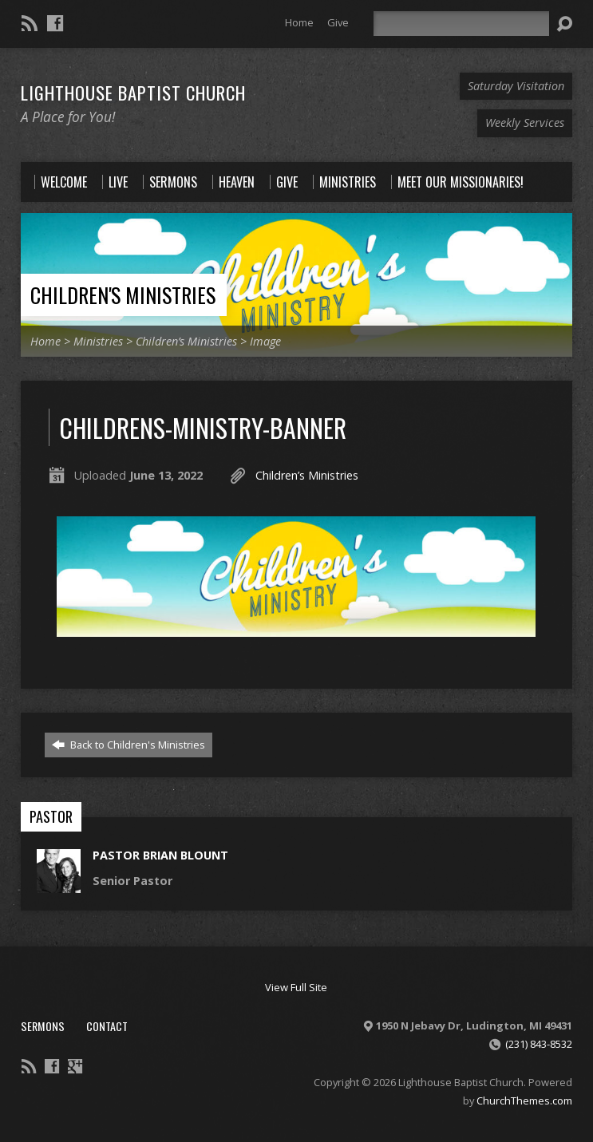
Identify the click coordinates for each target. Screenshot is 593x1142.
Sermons (43, 1026)
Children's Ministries (122, 294)
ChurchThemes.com (524, 1100)
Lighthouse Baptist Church (133, 92)
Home (299, 22)
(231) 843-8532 (538, 1044)
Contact (107, 1026)
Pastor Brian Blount (160, 855)
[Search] (461, 23)
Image (265, 341)
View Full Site (296, 987)
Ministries (98, 341)
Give (338, 22)
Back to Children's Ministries (128, 744)
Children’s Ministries (186, 341)
